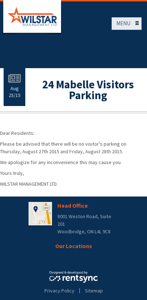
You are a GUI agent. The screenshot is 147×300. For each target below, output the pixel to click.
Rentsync (73, 277)
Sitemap (94, 290)
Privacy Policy (59, 290)
